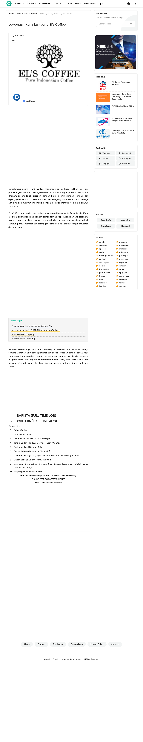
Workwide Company (24, 334)
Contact (41, 646)
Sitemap (115, 646)
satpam (122, 266)
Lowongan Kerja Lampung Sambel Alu (33, 326)
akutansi (103, 245)
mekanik (123, 249)
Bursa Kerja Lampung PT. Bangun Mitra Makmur (123, 119)
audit (101, 252)
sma (13, 41)
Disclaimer (58, 646)
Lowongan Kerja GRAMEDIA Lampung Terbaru (37, 330)
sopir (121, 269)
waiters (122, 286)
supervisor (124, 276)
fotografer (104, 269)
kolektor (103, 283)
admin (102, 242)
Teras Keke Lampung (24, 338)
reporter (123, 262)
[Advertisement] (48, 127)
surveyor (123, 279)
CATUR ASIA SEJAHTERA (123, 106)
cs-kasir (102, 259)
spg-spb (123, 272)
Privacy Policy (97, 646)
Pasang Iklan (77, 646)
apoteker (103, 249)
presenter (123, 259)
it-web (102, 276)
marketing (124, 245)
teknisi (122, 283)
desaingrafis (104, 262)
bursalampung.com (18, 189)
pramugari (124, 255)
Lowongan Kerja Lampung (71, 661)
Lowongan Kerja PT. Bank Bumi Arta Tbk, (123, 131)
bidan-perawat (106, 255)
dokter (102, 266)
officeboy (123, 252)
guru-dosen (104, 272)
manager (123, 242)
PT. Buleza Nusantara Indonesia (121, 83)
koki (101, 279)
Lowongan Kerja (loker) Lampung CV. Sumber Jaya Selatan (122, 96)
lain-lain (102, 286)
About (27, 646)
